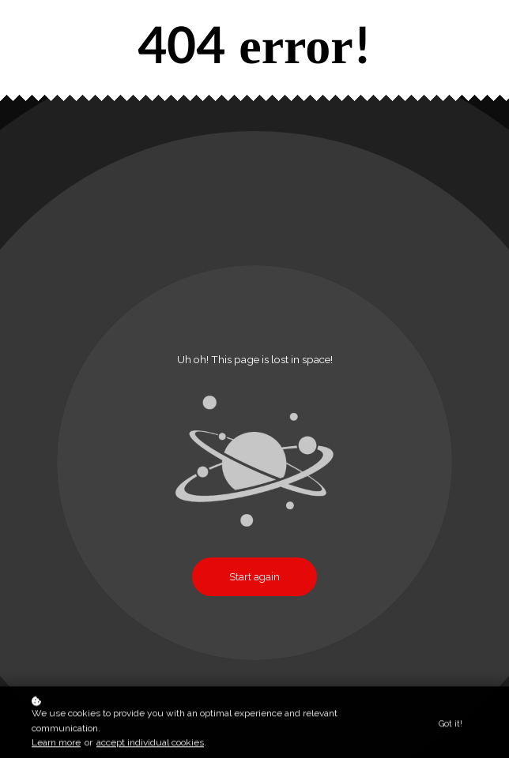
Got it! (450, 725)
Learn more (56, 744)
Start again (254, 577)
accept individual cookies (150, 744)
